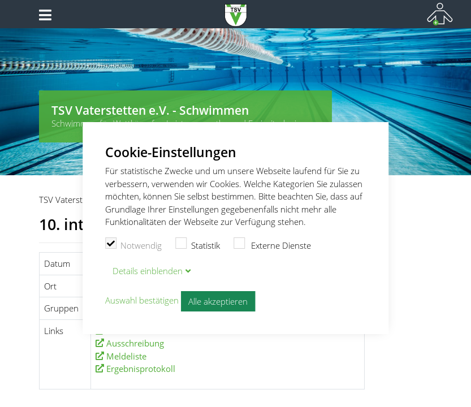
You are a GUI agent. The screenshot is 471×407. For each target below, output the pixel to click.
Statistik (197, 244)
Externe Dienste (273, 244)
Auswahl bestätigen (142, 300)
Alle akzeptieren (218, 301)
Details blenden (148, 270)
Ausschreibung (135, 343)
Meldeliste (126, 356)
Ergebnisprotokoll (140, 368)
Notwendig (133, 244)
